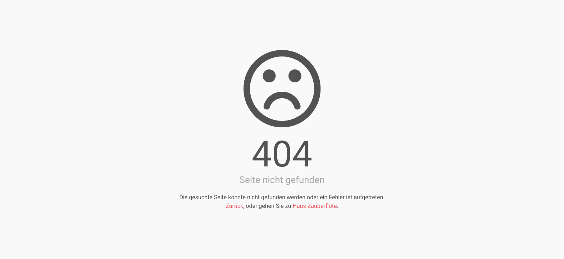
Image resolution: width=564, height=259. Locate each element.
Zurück (234, 206)
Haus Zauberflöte (314, 206)
